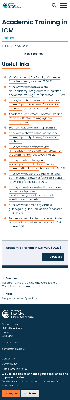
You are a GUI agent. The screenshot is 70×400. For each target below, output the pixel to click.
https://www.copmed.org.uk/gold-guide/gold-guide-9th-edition (31, 207)
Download (56, 257)
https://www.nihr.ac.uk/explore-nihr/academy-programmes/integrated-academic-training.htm (36, 91)
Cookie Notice (10, 363)
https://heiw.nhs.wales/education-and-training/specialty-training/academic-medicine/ (34, 104)
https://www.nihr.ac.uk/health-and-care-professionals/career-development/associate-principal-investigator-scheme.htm (35, 193)
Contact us (8, 358)
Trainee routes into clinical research (31, 218)
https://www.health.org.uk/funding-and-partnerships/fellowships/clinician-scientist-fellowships (37, 178)
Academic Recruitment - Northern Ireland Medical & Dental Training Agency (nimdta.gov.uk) (35, 118)
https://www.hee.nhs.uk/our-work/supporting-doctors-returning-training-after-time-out (33, 164)
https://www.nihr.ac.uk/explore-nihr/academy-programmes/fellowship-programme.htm (35, 150)
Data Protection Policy (14, 369)
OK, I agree (11, 395)
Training (8, 38)
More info (14, 387)
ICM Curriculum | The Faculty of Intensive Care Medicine (34, 79)
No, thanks (30, 395)
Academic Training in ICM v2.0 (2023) (33, 248)
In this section (33, 54)
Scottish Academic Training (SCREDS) (33, 127)
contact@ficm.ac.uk (13, 349)
